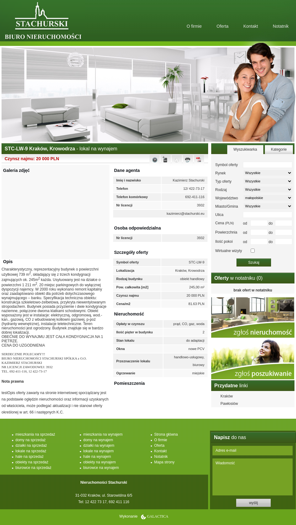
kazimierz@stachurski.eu (185, 213)
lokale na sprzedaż (30, 451)
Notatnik (281, 26)
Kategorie (279, 149)
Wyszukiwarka (245, 149)
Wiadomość (252, 476)
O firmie (194, 26)
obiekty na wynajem (99, 462)
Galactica (157, 516)
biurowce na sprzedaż (33, 468)
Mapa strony (164, 462)
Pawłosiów (229, 403)
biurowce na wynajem (101, 468)
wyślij (253, 503)
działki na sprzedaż (31, 445)
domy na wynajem (98, 440)
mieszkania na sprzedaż (35, 434)
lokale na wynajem (98, 451)
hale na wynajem (97, 456)
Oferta (222, 26)
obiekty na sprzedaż (31, 462)
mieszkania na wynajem (102, 434)
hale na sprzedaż (29, 456)
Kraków (226, 396)
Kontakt (250, 26)
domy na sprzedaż (30, 440)
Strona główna (166, 434)
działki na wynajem (98, 445)
